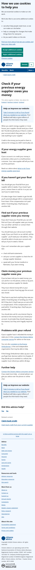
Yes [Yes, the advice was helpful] (2, 411)
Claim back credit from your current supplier (17, 425)
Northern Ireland (12, 102)
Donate (24, 64)
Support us (4, 496)
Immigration (5, 466)
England (4, 102)
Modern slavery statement (9, 508)
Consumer (4, 454)
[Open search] (31, 65)
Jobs (2, 517)
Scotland (21, 102)
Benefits (5, 70)
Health (3, 469)
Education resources (7, 479)
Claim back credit (9, 75)
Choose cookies (7, 58)
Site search (4, 482)
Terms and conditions (8, 527)
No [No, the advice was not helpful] (7, 411)
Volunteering (5, 514)
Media (3, 505)
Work (12, 70)
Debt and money (6, 451)
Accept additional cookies (12, 50)
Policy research (6, 511)
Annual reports (6, 499)
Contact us (4, 493)
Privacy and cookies (7, 530)
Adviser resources (7, 476)
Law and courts (6, 463)
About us (4, 490)
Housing (4, 457)
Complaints (5, 502)
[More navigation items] (31, 70)
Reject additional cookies (12, 54)
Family (3, 460)
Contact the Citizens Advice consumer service (17, 372)
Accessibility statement (8, 524)
